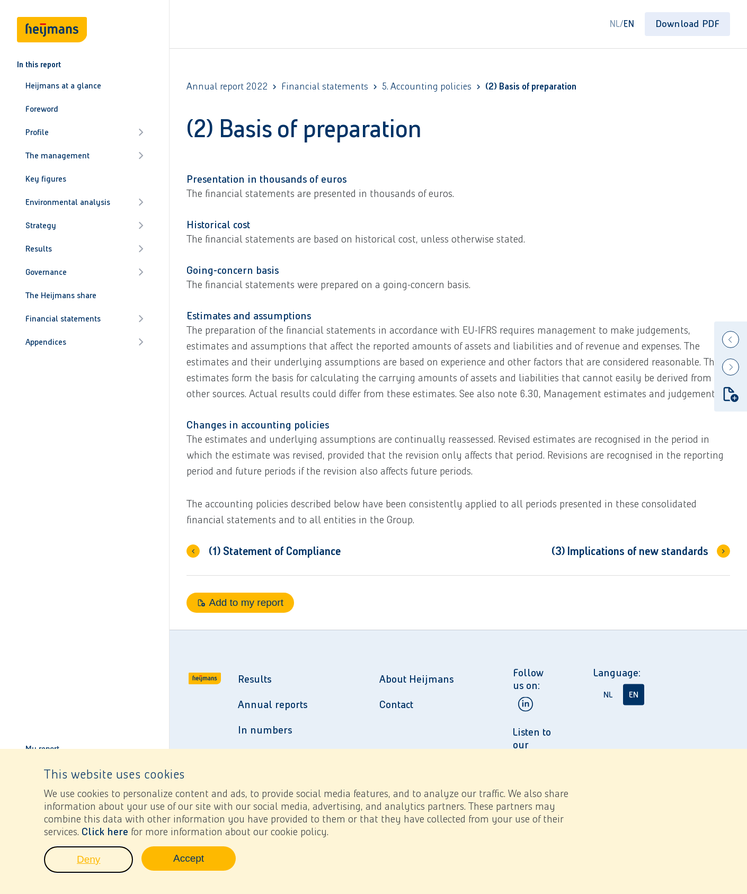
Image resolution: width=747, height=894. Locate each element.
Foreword (41, 109)
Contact (396, 704)
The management (84, 155)
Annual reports (272, 704)
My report (42, 749)
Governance (84, 272)
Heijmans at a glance (63, 86)
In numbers (265, 729)
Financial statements (84, 319)
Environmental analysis (84, 202)
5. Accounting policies (427, 86)
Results (84, 249)
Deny (105, 867)
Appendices (84, 342)
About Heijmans (416, 679)
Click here (105, 836)
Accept (204, 866)
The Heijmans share (60, 295)
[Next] (730, 367)
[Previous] (730, 339)
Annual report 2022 (227, 86)
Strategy (84, 225)
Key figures (45, 179)
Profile (84, 132)
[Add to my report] (730, 394)
